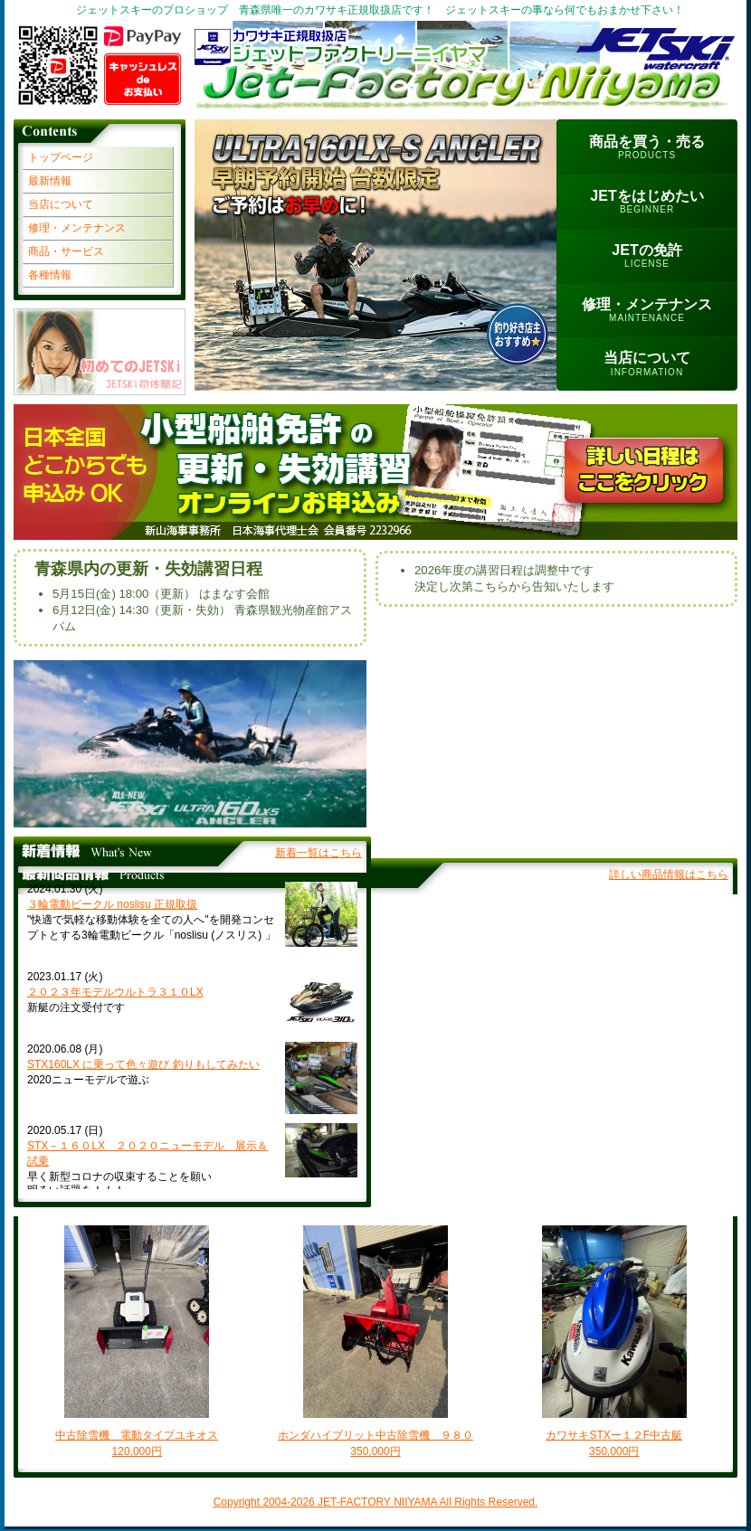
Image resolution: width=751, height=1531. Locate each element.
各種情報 (49, 275)
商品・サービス (66, 251)
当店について (60, 204)
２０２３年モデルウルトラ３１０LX (115, 992)
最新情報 (49, 181)
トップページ (60, 157)
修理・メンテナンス (77, 228)
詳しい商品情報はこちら (668, 874)
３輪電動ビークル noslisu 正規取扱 (112, 904)
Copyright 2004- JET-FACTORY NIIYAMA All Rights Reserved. (376, 1502)
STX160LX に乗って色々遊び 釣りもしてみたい (143, 1064)
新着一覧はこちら (318, 852)
